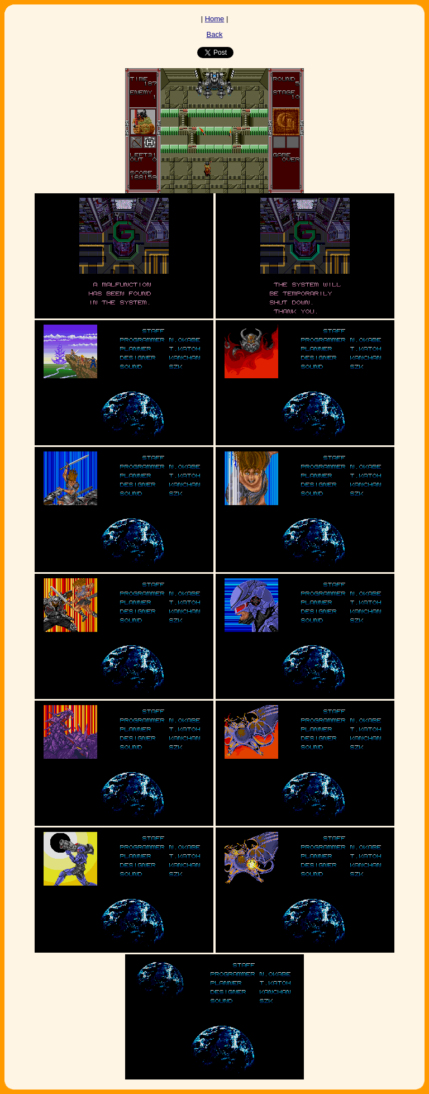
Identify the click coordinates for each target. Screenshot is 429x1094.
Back (215, 34)
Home (215, 19)
